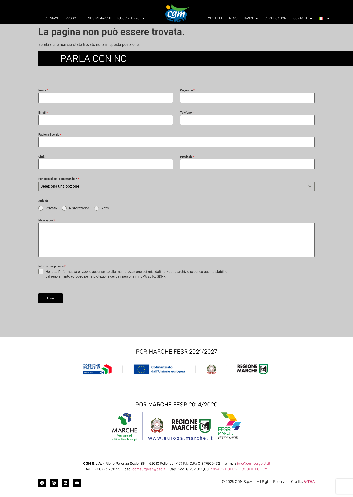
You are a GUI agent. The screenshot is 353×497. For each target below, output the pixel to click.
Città (42, 156)
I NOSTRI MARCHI (99, 18)
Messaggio (46, 220)
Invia (50, 298)
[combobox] (176, 186)
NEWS (233, 18)
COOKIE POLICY (254, 467)
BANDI (251, 19)
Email (43, 112)
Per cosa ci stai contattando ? (58, 179)
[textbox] (172, 186)
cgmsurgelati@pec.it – (150, 467)
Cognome (187, 90)
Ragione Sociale (49, 134)
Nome (43, 90)
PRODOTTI (73, 18)
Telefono (187, 112)
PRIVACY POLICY (223, 467)
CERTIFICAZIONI (276, 18)
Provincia (187, 156)
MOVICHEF (215, 18)
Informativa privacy (52, 266)
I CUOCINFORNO (131, 19)
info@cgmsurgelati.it (253, 461)
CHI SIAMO (52, 18)
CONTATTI (303, 19)
